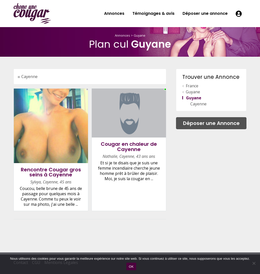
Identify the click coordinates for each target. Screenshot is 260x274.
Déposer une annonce (205, 13)
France (192, 86)
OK (131, 266)
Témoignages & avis (153, 13)
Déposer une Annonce (211, 123)
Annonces (114, 13)
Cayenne (29, 76)
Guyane (139, 35)
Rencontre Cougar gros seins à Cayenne (51, 172)
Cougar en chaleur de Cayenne (129, 147)
